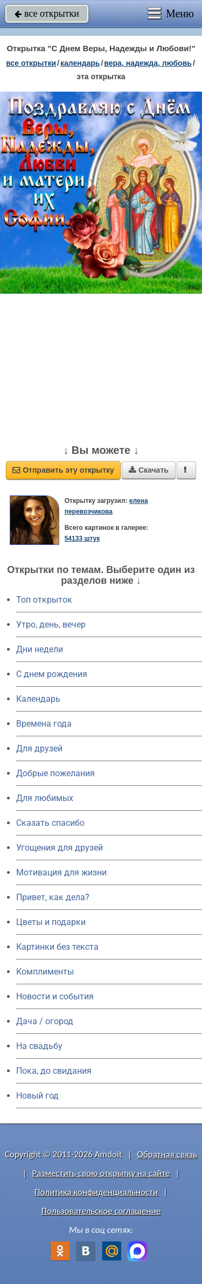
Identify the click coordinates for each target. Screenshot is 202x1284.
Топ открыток (44, 600)
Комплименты (45, 972)
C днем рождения (51, 674)
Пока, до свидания (54, 1071)
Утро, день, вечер (51, 624)
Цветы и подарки (51, 922)
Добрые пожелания (55, 773)
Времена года (44, 724)
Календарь (80, 63)
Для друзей (39, 748)
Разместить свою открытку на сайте (101, 1173)
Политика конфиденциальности (96, 1192)
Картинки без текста (57, 947)
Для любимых (44, 798)
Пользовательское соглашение (101, 1211)
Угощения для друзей (59, 848)
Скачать (149, 470)
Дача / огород (44, 1021)
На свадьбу (39, 1046)
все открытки (47, 13)
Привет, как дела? (52, 897)
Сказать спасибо (50, 823)
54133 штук (82, 538)
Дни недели (39, 649)
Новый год (37, 1095)
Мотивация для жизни (61, 872)
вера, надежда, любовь (148, 63)
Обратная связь (167, 1154)
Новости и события (55, 996)
